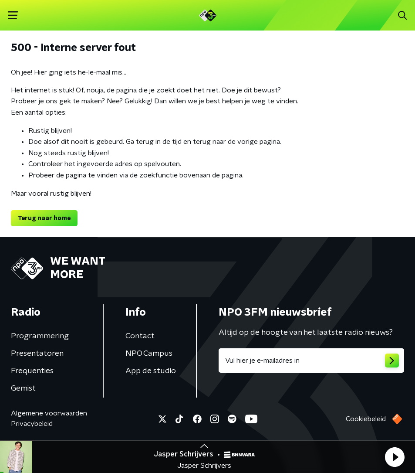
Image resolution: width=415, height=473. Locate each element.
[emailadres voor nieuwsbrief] (312, 360)
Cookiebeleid (366, 418)
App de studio (150, 371)
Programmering (40, 336)
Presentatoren (37, 353)
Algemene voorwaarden (49, 413)
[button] (394, 457)
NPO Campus (148, 353)
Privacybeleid (32, 423)
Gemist (23, 388)
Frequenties (32, 371)
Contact (140, 336)
